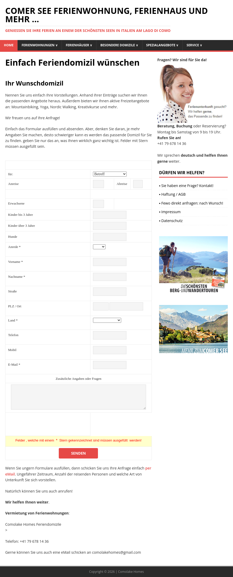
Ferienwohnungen (40, 45)
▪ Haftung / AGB (172, 194)
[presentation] (48, 424)
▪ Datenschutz (171, 220)
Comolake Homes (131, 571)
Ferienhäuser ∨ (79, 45)
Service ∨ (194, 45)
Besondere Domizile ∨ (119, 45)
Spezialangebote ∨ (162, 45)
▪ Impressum (170, 211)
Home (9, 45)
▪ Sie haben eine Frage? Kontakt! (186, 185)
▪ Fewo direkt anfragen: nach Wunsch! (191, 203)
